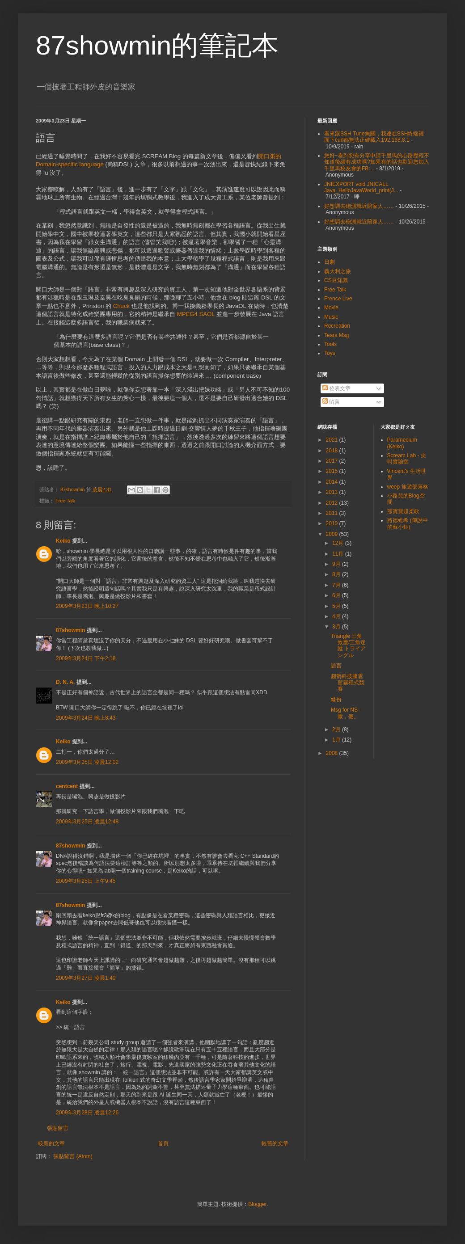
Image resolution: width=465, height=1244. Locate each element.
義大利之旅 (337, 271)
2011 (332, 513)
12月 (338, 543)
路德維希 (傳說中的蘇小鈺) (407, 523)
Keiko (63, 541)
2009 (332, 534)
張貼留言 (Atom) (72, 1156)
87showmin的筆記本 (157, 45)
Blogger (257, 1204)
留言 (331, 402)
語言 (336, 665)
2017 (332, 461)
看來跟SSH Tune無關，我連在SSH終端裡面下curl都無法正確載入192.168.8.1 (374, 137)
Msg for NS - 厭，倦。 (346, 713)
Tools (330, 344)
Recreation (337, 326)
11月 (338, 554)
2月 (337, 729)
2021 (332, 440)
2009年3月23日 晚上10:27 (87, 606)
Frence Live (338, 298)
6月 (337, 595)
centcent (67, 786)
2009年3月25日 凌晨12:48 (87, 821)
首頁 (163, 1143)
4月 (337, 616)
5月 (337, 606)
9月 (337, 564)
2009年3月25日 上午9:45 (85, 881)
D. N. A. (65, 682)
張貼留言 (57, 1128)
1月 (337, 740)
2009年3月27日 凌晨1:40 (85, 978)
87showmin (70, 630)
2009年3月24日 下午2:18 (85, 658)
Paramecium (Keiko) (402, 443)
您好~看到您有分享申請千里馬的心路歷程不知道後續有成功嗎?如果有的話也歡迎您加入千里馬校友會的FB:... (376, 162)
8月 (337, 574)
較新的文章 (51, 1143)
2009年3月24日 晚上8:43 (85, 718)
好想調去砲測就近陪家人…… (359, 206)
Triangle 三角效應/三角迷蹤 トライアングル (348, 645)
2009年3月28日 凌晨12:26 (87, 1112)
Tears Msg (336, 335)
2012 (332, 503)
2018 (332, 450)
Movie (331, 307)
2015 (332, 471)
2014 (332, 482)
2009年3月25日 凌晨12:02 (87, 762)
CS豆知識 (336, 280)
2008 (332, 753)
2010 (332, 523)
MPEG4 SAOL (196, 314)
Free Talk (65, 500)
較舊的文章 (275, 1143)
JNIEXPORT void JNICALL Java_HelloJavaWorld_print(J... (361, 187)
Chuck (121, 306)
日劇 (329, 262)
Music (331, 317)
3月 (337, 627)
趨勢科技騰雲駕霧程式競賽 (347, 682)
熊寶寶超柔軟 (403, 511)
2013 (332, 492)
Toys (329, 353)
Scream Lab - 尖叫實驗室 (406, 458)
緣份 (336, 699)
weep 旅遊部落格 (407, 487)
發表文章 (336, 388)
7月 (337, 585)
